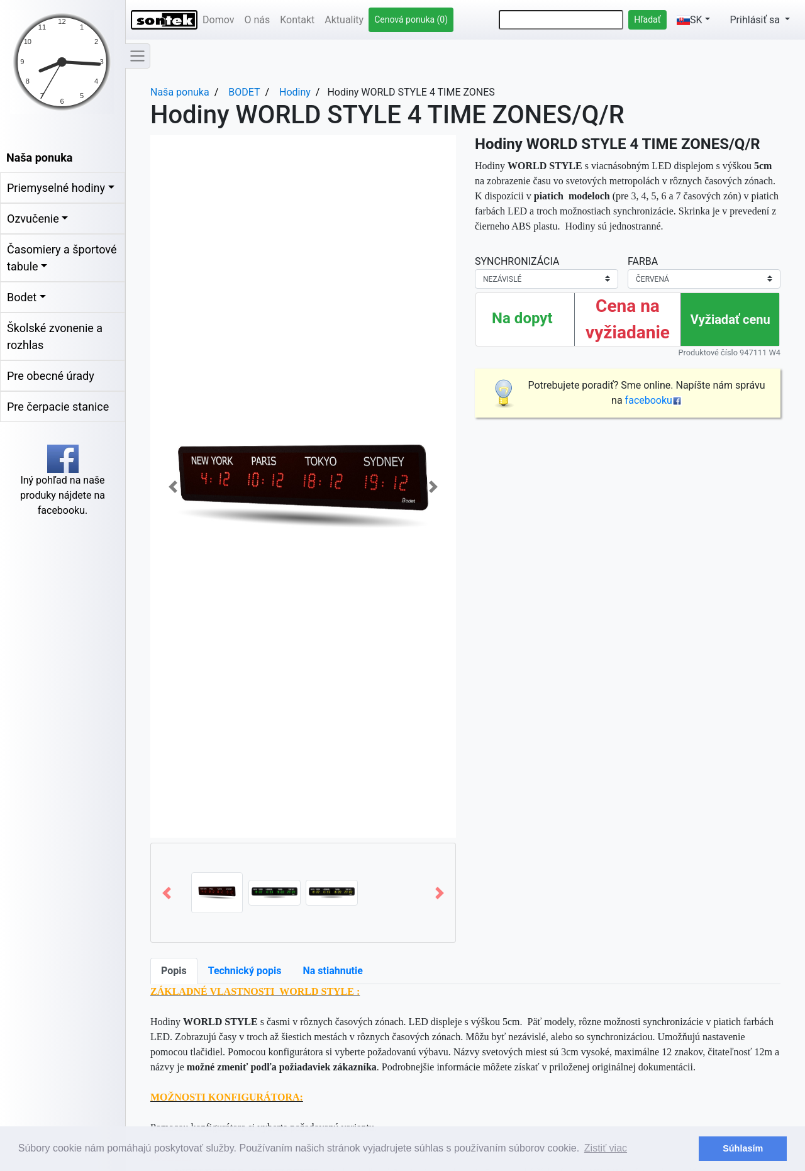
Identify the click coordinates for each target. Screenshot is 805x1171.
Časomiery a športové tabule (61, 258)
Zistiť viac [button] (605, 1148)
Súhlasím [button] (743, 1148)
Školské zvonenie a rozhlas (55, 336)
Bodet (21, 297)
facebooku (653, 400)
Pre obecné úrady (50, 375)
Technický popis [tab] (245, 971)
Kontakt (297, 20)
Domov (218, 20)
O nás (257, 20)
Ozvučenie (33, 218)
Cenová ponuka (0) (411, 19)
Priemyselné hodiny (56, 187)
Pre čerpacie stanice (58, 406)
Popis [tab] (174, 971)
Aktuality (344, 20)
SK (689, 20)
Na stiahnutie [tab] (332, 971)
